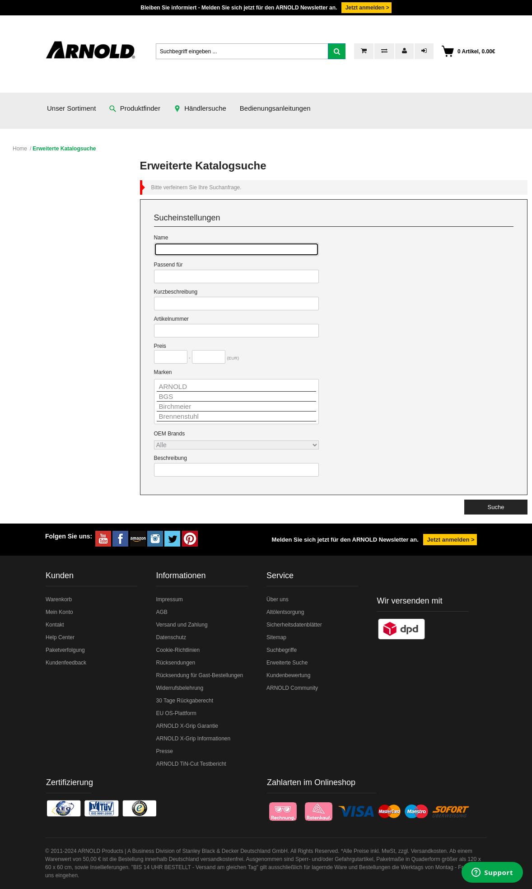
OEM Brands (169, 433)
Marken (163, 372)
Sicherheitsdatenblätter (294, 625)
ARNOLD (236, 387)
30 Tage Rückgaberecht (184, 700)
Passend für (168, 265)
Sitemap (276, 637)
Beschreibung (170, 458)
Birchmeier (236, 407)
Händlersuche (200, 108)
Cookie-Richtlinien (178, 650)
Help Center (60, 637)
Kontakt (55, 625)
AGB (161, 612)
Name (161, 237)
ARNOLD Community (292, 688)
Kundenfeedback (66, 663)
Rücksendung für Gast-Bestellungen (199, 675)
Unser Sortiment (71, 108)
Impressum (169, 599)
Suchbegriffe (281, 650)
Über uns (277, 599)
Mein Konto (59, 612)
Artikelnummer (171, 319)
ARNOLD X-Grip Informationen (193, 738)
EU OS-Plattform (176, 713)
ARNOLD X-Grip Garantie (187, 726)
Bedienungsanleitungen (275, 108)
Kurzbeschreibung (176, 292)
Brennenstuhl (236, 416)
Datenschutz (171, 637)
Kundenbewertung (288, 675)
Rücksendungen (175, 663)
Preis (160, 346)
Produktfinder (134, 108)
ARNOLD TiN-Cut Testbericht (191, 764)
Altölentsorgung (285, 612)
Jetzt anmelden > (366, 8)
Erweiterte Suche (287, 663)
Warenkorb (59, 599)
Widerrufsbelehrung (179, 688)
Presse (164, 751)
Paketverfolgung (65, 650)
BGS (236, 397)
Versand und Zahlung (181, 625)
